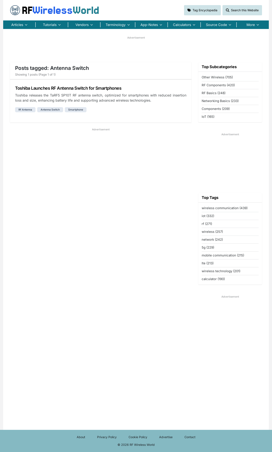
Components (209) (216, 109)
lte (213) (208, 263)
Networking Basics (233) (220, 101)
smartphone (75, 109)
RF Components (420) (218, 85)
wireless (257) (212, 232)
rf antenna (25, 109)
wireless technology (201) (221, 271)
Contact (190, 437)
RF (54, 10)
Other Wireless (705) (217, 77)
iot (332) (208, 216)
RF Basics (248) (213, 93)
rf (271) (207, 224)
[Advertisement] (136, 49)
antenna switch (50, 109)
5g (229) (208, 247)
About (81, 437)
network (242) (212, 240)
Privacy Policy (107, 437)
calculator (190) (213, 279)
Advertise (166, 437)
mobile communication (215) (223, 255)
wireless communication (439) (225, 208)
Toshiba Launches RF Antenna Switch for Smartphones (68, 88)
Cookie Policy (138, 437)
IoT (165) (208, 117)
